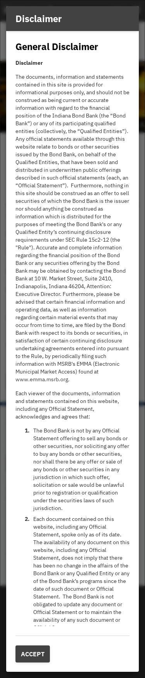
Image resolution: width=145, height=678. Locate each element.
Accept (32, 654)
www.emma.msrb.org (41, 379)
